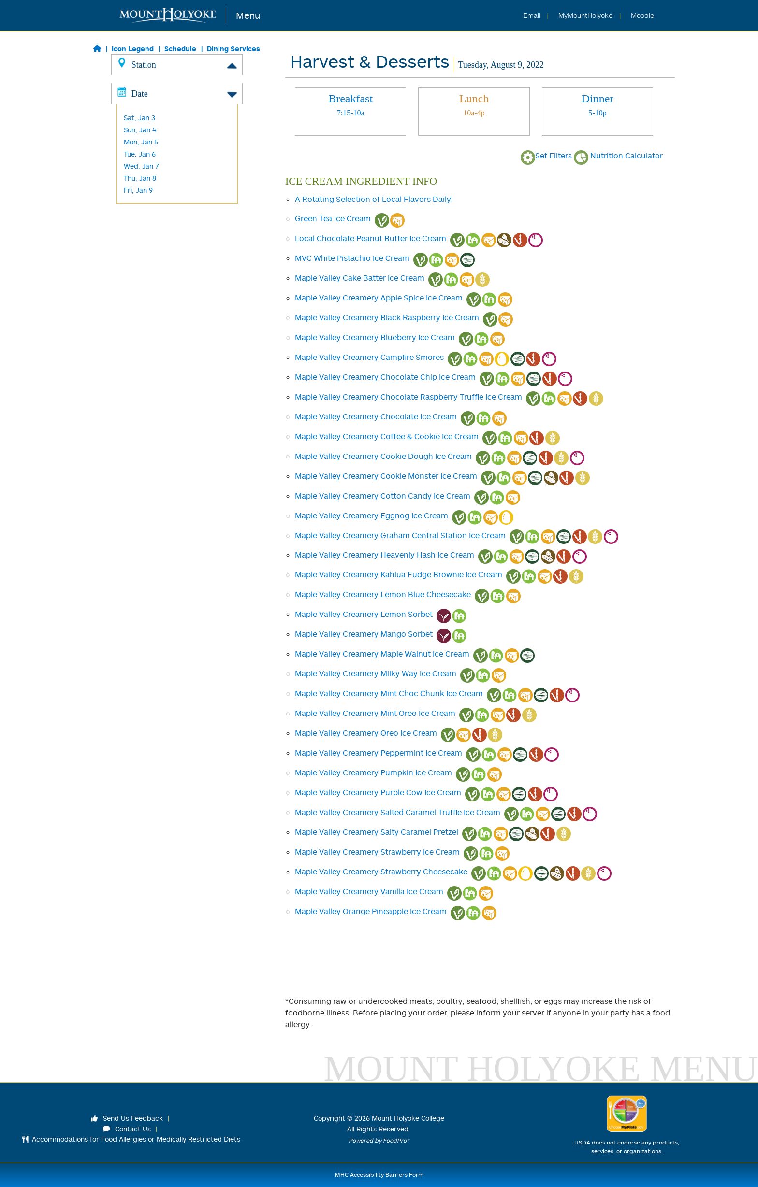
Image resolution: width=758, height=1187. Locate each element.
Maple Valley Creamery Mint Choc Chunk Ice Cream (389, 693)
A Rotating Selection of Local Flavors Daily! (374, 199)
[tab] (350, 111)
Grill (130, 101)
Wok (131, 149)
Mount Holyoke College (408, 1118)
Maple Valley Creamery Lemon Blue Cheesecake (383, 594)
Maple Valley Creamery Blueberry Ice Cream (375, 337)
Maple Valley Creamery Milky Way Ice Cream (375, 673)
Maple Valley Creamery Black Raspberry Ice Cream (387, 317)
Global (134, 113)
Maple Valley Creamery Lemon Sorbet (364, 614)
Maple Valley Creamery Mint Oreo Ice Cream (375, 713)
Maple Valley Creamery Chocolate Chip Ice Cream (385, 377)
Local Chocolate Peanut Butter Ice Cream (370, 238)
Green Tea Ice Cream (333, 218)
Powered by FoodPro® (379, 1140)
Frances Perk (145, 209)
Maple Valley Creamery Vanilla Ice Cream (369, 891)
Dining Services (233, 48)
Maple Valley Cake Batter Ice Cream (359, 278)
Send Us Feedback (127, 1118)
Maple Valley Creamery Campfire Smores (369, 357)
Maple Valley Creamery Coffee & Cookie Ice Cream (387, 436)
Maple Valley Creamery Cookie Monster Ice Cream (386, 476)
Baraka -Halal (145, 161)
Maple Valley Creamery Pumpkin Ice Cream (373, 772)
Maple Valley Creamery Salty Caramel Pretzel (376, 832)
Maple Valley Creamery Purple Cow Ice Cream (378, 792)
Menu (248, 15)
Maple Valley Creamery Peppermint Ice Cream (378, 753)
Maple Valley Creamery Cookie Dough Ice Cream (383, 456)
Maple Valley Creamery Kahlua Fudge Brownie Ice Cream (398, 574)
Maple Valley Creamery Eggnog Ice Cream (371, 515)
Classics (136, 89)
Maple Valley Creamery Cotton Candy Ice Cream (382, 496)
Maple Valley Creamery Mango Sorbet (364, 634)
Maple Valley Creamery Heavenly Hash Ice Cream (384, 554)
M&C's (133, 221)
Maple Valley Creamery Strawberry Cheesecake (381, 871)
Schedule (180, 48)
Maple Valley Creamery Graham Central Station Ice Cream (400, 535)
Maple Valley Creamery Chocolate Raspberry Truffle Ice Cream (408, 396)
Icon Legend (133, 48)
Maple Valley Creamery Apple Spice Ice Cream (379, 297)
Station (177, 64)
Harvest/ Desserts (153, 173)
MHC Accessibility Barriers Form (379, 1174)
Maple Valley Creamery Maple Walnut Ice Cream (382, 653)
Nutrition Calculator (618, 155)
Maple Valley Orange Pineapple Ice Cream (371, 911)
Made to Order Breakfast (164, 125)
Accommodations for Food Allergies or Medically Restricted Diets (131, 1139)
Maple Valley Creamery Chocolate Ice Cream (376, 416)
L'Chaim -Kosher (149, 185)
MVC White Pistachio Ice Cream (352, 258)
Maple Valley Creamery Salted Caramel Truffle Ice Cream (397, 812)
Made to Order (147, 137)
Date (177, 253)
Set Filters (546, 155)
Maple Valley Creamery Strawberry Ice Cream (377, 852)
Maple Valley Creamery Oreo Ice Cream (366, 733)
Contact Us (127, 1129)
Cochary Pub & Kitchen (160, 197)
